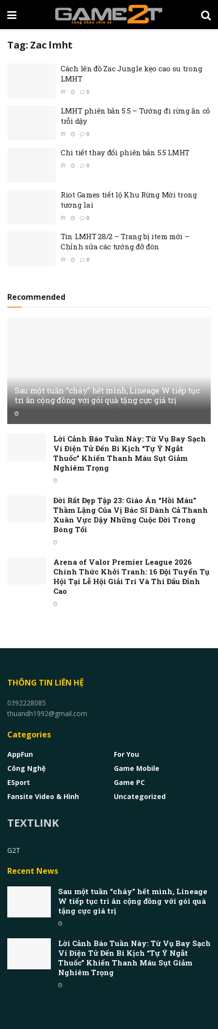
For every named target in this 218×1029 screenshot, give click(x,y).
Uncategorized (140, 796)
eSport (18, 782)
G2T (13, 850)
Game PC (129, 782)
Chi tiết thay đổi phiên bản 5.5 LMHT (125, 152)
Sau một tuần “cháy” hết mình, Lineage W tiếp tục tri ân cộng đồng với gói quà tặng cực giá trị (107, 395)
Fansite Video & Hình (43, 796)
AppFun (20, 754)
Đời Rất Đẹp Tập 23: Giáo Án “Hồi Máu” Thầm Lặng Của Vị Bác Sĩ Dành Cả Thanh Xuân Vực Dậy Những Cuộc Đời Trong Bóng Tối (130, 514)
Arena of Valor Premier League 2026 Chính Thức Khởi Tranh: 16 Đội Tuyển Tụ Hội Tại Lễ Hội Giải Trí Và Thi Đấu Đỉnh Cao (131, 576)
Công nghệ (26, 768)
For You (126, 754)
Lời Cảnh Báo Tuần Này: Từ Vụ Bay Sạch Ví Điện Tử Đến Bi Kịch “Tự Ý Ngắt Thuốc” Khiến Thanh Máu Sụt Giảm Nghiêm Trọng (129, 453)
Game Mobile (136, 768)
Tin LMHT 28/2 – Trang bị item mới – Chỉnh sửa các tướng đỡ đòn (125, 241)
